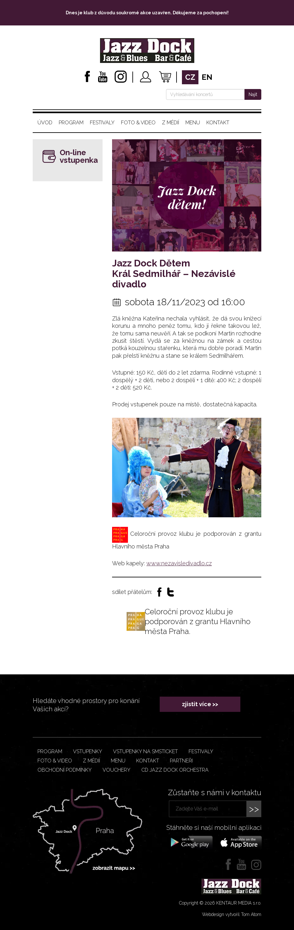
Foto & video (138, 123)
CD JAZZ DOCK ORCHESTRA (175, 770)
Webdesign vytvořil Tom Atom (231, 914)
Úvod (44, 123)
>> (254, 808)
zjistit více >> (200, 704)
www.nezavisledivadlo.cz (179, 563)
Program (71, 123)
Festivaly (102, 123)
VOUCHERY (116, 770)
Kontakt (217, 123)
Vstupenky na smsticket (145, 751)
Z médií (170, 123)
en (207, 77)
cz (190, 77)
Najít (253, 94)
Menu (192, 123)
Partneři (181, 761)
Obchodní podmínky (64, 770)
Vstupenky (87, 751)
